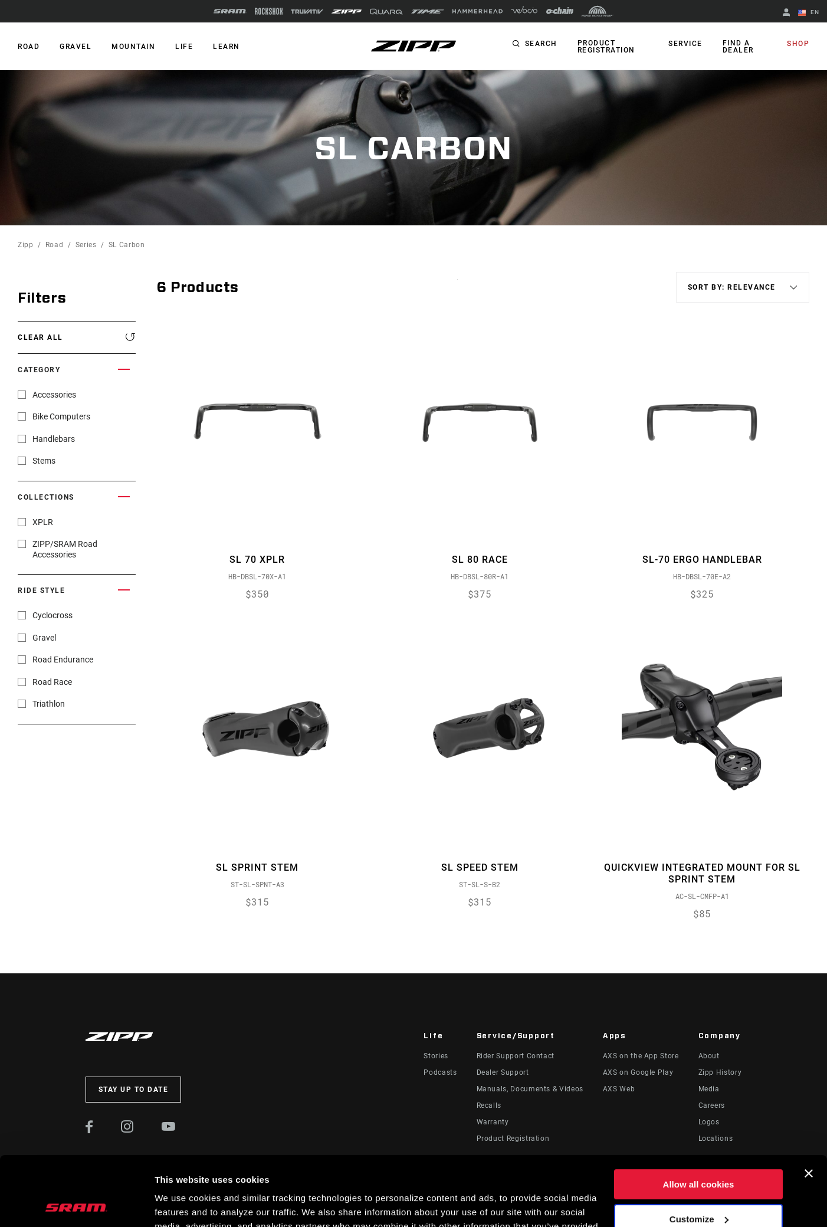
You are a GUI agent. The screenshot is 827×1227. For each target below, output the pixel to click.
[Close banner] (809, 1104)
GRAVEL (75, 46)
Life (184, 46)
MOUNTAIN (133, 46)
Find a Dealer (738, 46)
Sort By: (457, 287)
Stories (436, 1056)
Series (86, 245)
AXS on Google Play (638, 1072)
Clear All (40, 337)
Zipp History (720, 1072)
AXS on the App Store (641, 1056)
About (709, 1056)
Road (54, 245)
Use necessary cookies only (698, 1184)
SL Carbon (127, 245)
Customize (699, 1149)
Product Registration (606, 46)
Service (685, 44)
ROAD (29, 46)
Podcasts (440, 1072)
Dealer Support (503, 1072)
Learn (226, 46)
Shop (798, 44)
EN (808, 13)
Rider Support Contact (515, 1056)
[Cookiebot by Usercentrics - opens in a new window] (76, 1204)
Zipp (26, 245)
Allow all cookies (698, 1115)
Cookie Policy (496, 1171)
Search (541, 44)
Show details (182, 1204)
